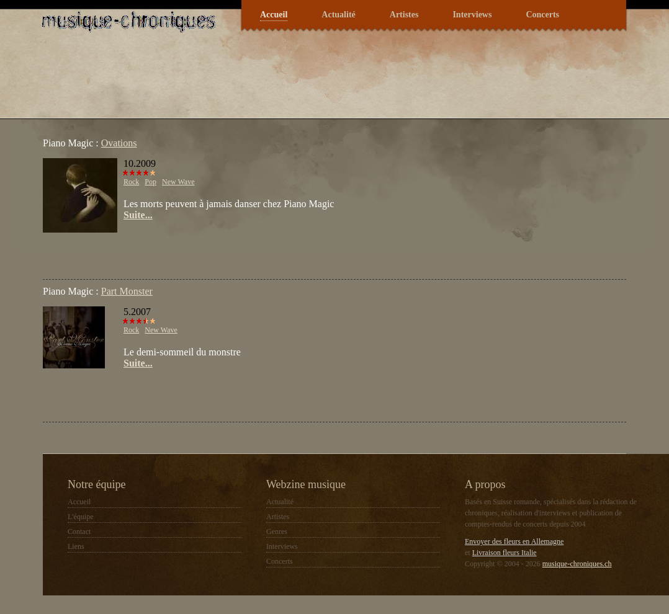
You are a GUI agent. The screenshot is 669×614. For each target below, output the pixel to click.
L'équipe (80, 516)
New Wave (178, 181)
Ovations (119, 143)
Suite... (138, 215)
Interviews (472, 14)
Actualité (338, 14)
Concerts (542, 14)
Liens (76, 546)
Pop (150, 181)
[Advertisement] (188, 251)
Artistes (404, 14)
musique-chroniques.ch (577, 563)
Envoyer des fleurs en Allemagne (514, 541)
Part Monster (127, 291)
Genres (276, 531)
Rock (131, 181)
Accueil (273, 14)
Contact (79, 531)
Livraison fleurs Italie (504, 552)
